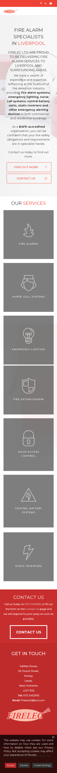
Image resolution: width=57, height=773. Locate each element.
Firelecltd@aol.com (33, 700)
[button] (48, 11)
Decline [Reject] (24, 765)
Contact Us (32, 609)
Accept (10, 765)
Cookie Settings (42, 765)
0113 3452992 (33, 604)
